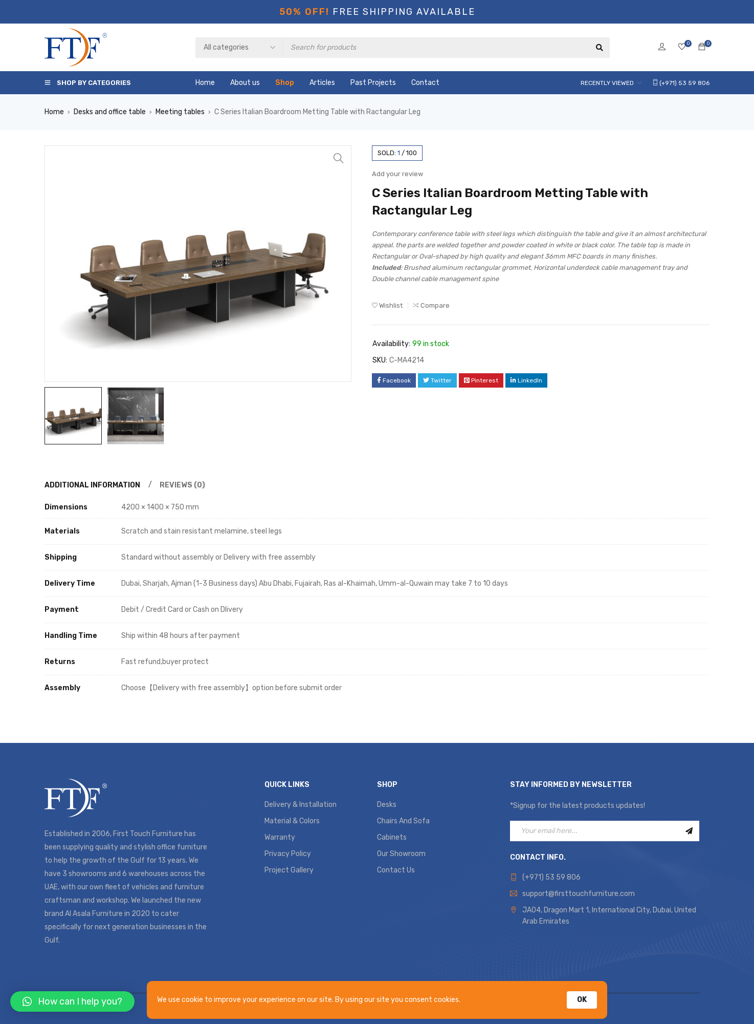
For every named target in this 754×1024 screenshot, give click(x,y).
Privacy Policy (287, 853)
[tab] (90, 485)
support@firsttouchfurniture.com (578, 893)
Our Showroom (401, 853)
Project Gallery (289, 870)
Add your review (397, 174)
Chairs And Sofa (403, 821)
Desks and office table (110, 112)
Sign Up (689, 831)
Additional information (92, 485)
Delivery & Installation (300, 804)
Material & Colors (292, 821)
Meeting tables (180, 112)
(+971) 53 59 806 (551, 877)
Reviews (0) (182, 485)
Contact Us (396, 870)
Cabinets (392, 837)
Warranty (279, 837)
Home (54, 112)
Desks (386, 804)
